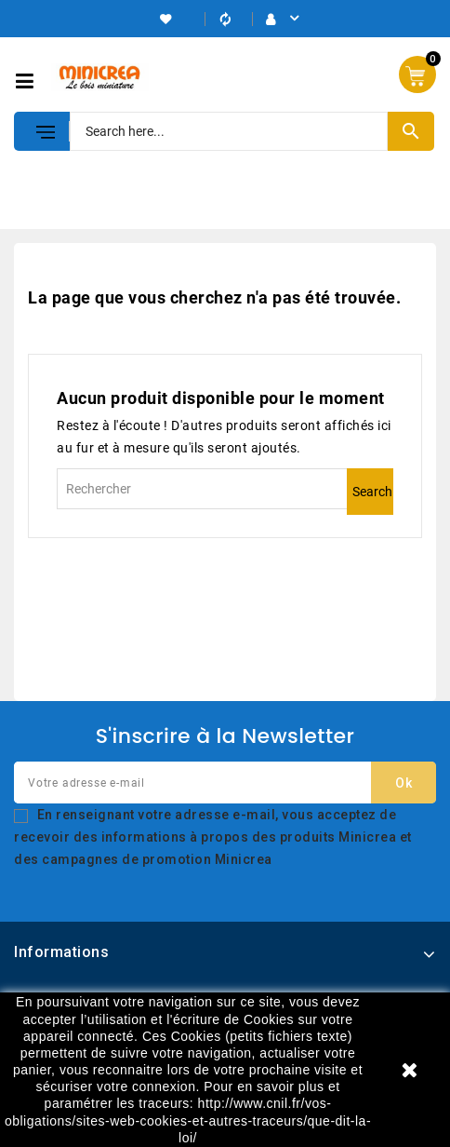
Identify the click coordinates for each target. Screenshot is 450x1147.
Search (372, 491)
